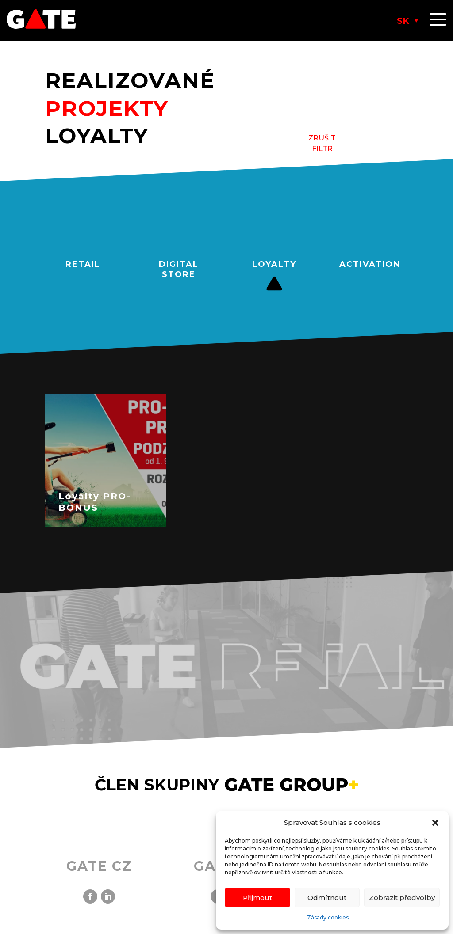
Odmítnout (326, 897)
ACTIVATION (369, 264)
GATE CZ (99, 866)
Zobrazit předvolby (402, 897)
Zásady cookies (328, 917)
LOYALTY (274, 264)
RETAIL (82, 264)
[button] (435, 822)
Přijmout (257, 897)
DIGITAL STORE (179, 269)
